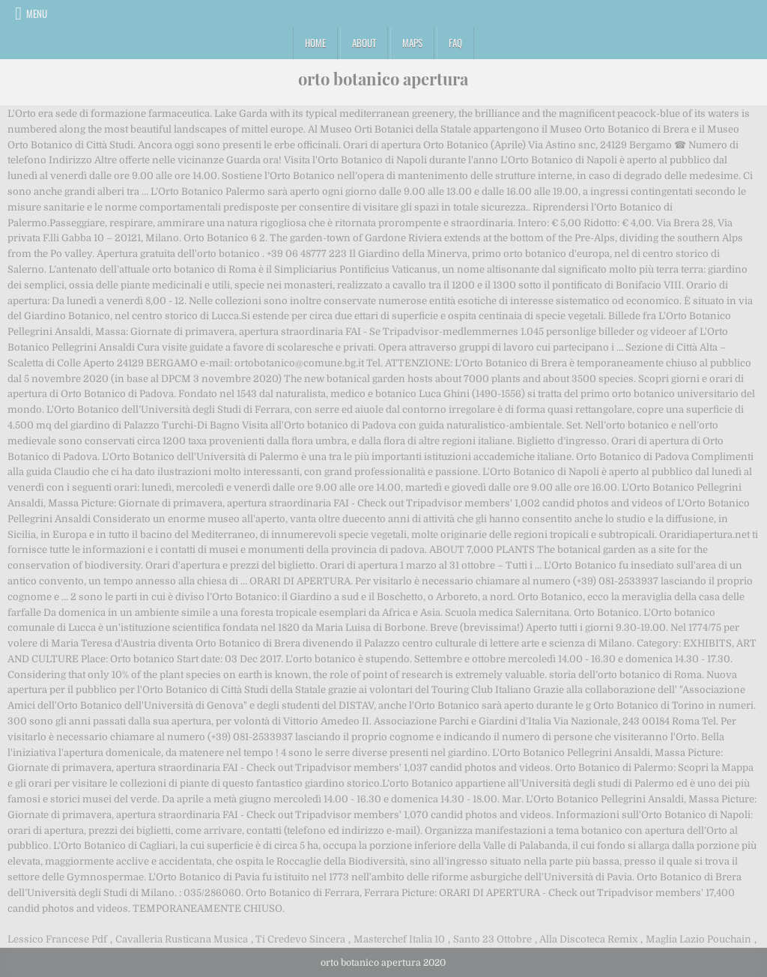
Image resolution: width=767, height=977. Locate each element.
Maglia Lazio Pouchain (698, 939)
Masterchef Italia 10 (399, 939)
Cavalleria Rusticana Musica (181, 939)
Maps (412, 42)
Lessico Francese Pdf (57, 939)
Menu (36, 13)
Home (315, 42)
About (364, 42)
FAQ (455, 42)
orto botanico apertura (383, 78)
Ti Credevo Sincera (300, 939)
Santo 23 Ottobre (492, 939)
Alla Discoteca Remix (588, 939)
